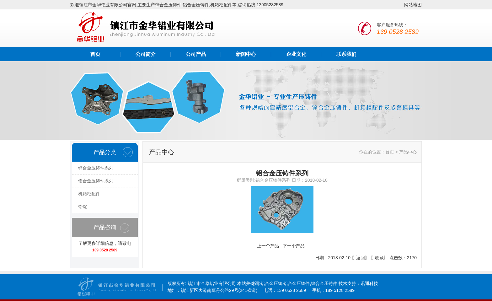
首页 (95, 54)
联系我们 (346, 54)
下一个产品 (294, 245)
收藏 (379, 257)
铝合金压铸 (271, 283)
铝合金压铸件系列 (95, 180)
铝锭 (82, 206)
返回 (360, 257)
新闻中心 (246, 54)
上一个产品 (268, 245)
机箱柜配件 (89, 193)
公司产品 (196, 54)
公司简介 (146, 54)
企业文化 (296, 54)
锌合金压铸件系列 (95, 167)
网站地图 (413, 4)
